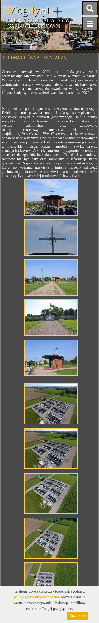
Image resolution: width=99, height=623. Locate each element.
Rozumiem (78, 616)
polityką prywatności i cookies (36, 597)
